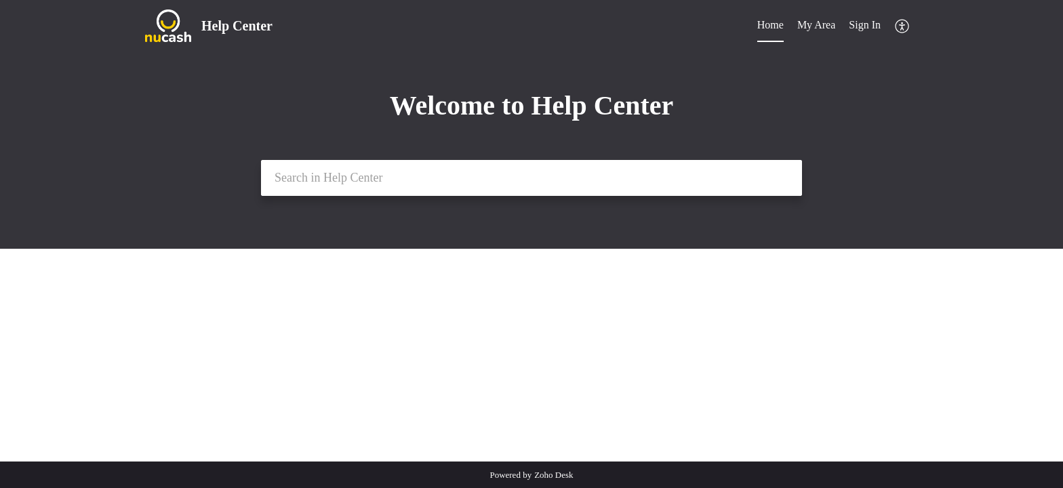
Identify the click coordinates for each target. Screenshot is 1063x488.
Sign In (865, 24)
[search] (531, 178)
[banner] (531, 124)
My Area (816, 24)
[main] (531, 355)
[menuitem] (864, 25)
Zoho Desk (553, 475)
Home (770, 24)
